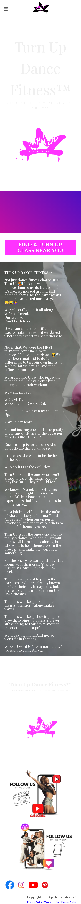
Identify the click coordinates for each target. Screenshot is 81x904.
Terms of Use (51, 902)
